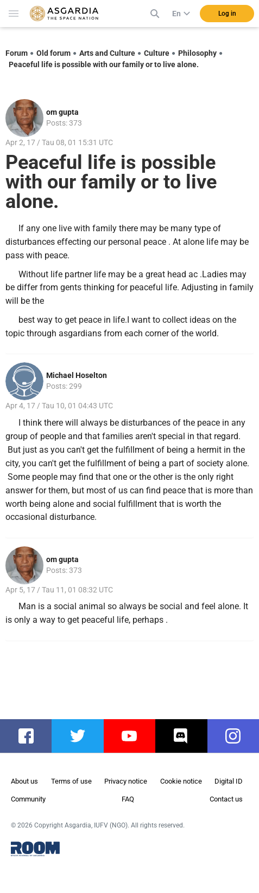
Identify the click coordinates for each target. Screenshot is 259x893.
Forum (16, 53)
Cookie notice (181, 781)
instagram (238, 736)
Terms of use (71, 781)
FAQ (128, 799)
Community (28, 799)
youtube (135, 736)
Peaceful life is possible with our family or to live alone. (104, 64)
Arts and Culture (107, 53)
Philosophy (197, 53)
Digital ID (228, 781)
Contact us (226, 799)
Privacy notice (125, 781)
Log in (227, 13)
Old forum (53, 53)
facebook (31, 736)
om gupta (62, 112)
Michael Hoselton (76, 375)
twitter (80, 736)
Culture (156, 53)
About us (24, 781)
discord (186, 736)
